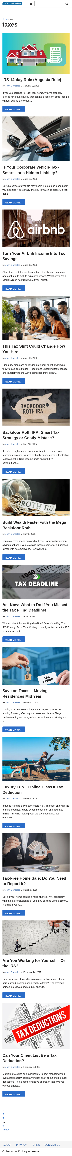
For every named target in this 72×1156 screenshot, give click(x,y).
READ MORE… (12, 110)
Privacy (21, 1146)
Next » (5, 1129)
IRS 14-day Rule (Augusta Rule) (31, 79)
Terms (35, 1146)
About (7, 1146)
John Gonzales (12, 86)
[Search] (66, 3)
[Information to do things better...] (12, 3)
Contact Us (52, 1146)
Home (5, 19)
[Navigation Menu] (31, 3)
